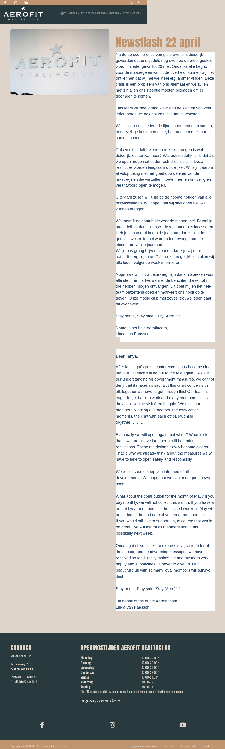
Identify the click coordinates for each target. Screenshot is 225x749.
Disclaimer (168, 745)
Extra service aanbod (161, 14)
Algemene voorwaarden (144, 745)
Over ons (183, 14)
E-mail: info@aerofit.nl (23, 681)
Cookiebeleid (208, 745)
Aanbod (139, 14)
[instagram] (112, 723)
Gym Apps (61, 745)
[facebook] (42, 723)
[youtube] (183, 723)
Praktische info (202, 14)
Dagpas (127, 14)
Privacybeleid (187, 745)
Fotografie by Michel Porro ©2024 (100, 699)
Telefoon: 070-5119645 (23, 676)
